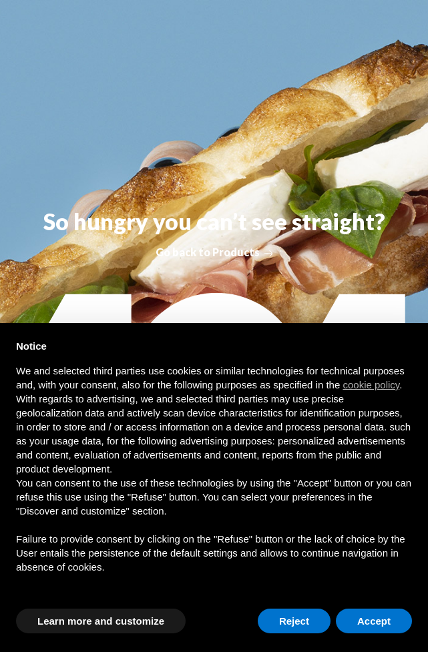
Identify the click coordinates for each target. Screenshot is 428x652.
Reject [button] (294, 621)
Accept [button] (374, 621)
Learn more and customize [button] (100, 621)
